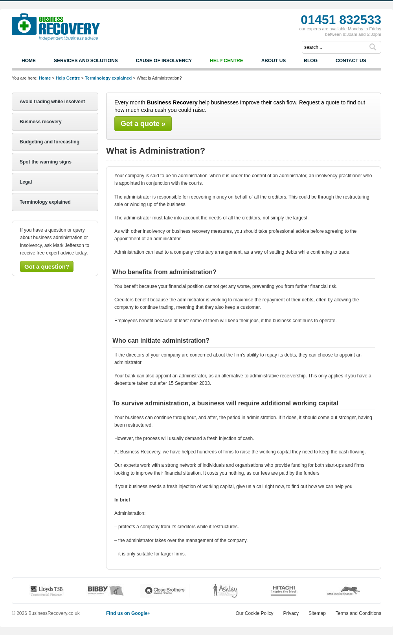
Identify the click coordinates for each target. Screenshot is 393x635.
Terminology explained (108, 78)
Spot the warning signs (46, 162)
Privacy (291, 613)
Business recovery (41, 121)
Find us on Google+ (128, 613)
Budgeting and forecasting (49, 142)
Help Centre (226, 60)
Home (29, 60)
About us (273, 60)
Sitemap (317, 613)
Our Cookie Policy (255, 613)
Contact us (351, 60)
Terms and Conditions (358, 613)
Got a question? (46, 266)
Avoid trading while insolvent (52, 101)
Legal (26, 182)
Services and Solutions (86, 60)
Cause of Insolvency (164, 60)
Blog (311, 60)
